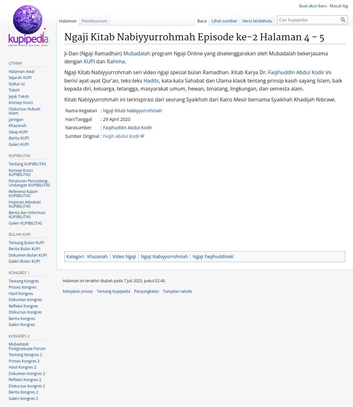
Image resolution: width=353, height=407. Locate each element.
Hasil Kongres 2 (22, 367)
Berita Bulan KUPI (24, 248)
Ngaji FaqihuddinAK (213, 256)
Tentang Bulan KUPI (26, 242)
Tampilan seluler (177, 291)
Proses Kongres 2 (24, 361)
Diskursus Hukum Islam (24, 111)
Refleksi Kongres (23, 306)
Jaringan (16, 119)
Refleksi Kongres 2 (25, 379)
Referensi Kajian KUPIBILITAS (23, 194)
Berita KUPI (19, 138)
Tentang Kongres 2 (25, 354)
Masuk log (339, 6)
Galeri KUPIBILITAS (25, 223)
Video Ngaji (124, 256)
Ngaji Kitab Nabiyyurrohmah (132, 111)
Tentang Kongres (24, 281)
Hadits (151, 80)
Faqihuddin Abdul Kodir (296, 72)
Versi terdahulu (257, 21)
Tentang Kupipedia (113, 291)
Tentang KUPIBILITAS (27, 164)
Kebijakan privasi (78, 291)
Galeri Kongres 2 (23, 398)
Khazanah (97, 256)
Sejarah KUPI (20, 77)
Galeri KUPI (19, 144)
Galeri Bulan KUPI (24, 261)
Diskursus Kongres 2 (27, 386)
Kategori (75, 256)
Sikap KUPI (18, 132)
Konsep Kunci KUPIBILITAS (21, 173)
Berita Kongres (22, 318)
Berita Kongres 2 (23, 392)
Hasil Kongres (21, 293)
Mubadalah (136, 53)
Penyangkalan (146, 291)
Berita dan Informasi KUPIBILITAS (27, 215)
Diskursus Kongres (25, 312)
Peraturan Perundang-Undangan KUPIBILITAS (29, 183)
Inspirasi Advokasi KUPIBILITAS (25, 204)
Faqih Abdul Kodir (121, 136)
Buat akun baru (313, 6)
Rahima (116, 61)
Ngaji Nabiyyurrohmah (164, 256)
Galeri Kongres (22, 324)
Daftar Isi (17, 84)
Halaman (68, 21)
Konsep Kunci (21, 102)
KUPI (89, 61)
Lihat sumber (224, 21)
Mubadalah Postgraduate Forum (27, 346)
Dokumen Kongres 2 (27, 373)
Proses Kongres (22, 287)
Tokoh (14, 90)
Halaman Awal (21, 71)
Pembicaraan (95, 21)
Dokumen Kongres (25, 299)
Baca (201, 21)
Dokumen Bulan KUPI (28, 255)
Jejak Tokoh (19, 96)
